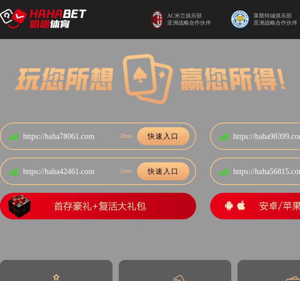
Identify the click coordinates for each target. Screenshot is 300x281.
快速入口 (163, 136)
